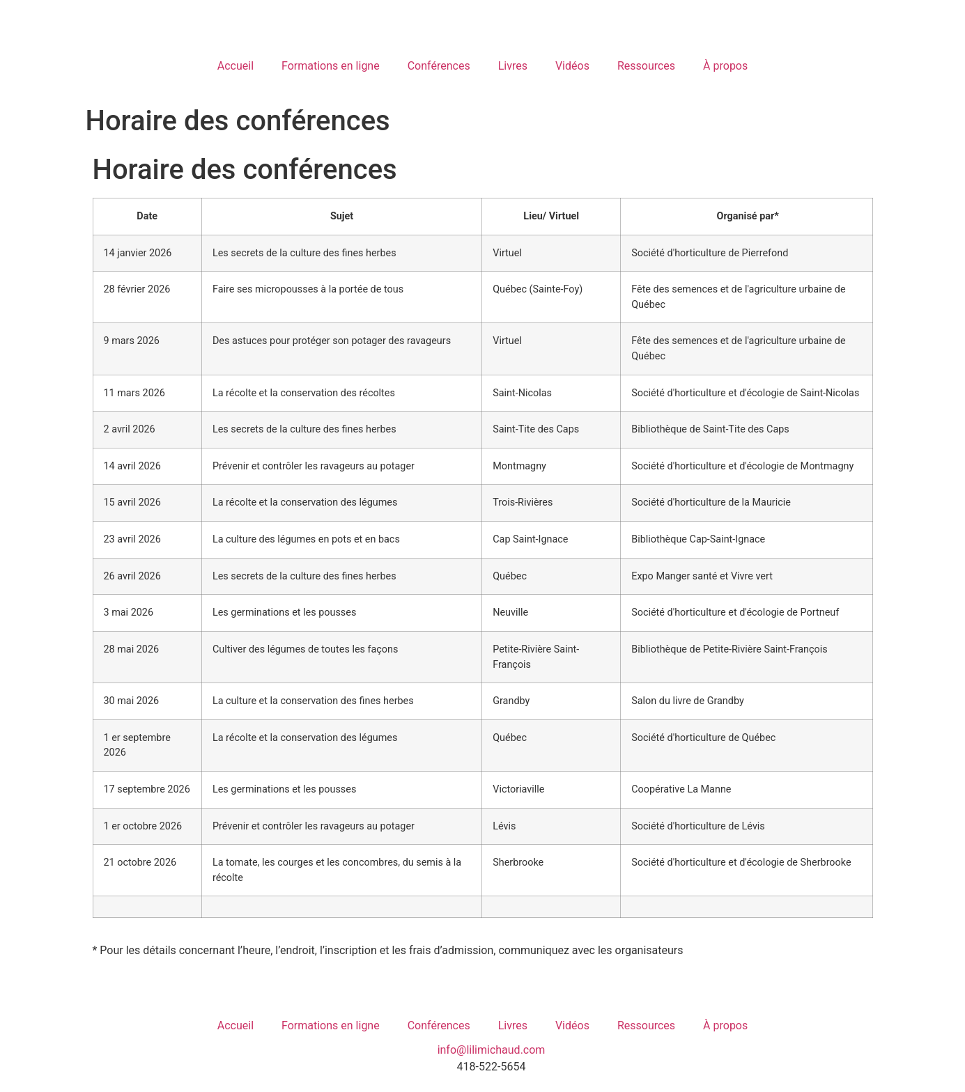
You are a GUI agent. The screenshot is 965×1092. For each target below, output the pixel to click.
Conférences (439, 65)
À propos (725, 65)
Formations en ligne (330, 65)
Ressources (646, 65)
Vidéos (572, 65)
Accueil (235, 65)
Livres (512, 65)
